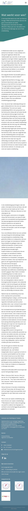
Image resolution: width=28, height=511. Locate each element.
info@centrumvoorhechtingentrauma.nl (13, 449)
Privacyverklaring (5, 436)
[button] (26, 2)
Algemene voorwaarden (7, 437)
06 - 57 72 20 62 (7, 447)
